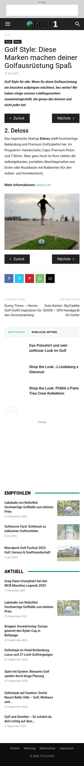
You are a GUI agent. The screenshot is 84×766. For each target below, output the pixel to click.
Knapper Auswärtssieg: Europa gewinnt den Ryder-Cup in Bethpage (25, 631)
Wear (17, 41)
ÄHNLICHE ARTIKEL (45, 332)
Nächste (65, 118)
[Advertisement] (42, 10)
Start (7, 35)
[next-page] (14, 410)
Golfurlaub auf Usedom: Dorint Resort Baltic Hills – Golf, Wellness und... (28, 697)
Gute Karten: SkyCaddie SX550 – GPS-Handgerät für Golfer (61, 310)
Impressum (67, 748)
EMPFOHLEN (16, 332)
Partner (15, 748)
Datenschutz (47, 748)
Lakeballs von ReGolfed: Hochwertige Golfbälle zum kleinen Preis (28, 507)
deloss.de (43, 185)
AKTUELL (14, 571)
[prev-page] (7, 410)
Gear (8, 41)
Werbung (29, 748)
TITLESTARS (47, 756)
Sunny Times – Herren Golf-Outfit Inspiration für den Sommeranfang (22, 310)
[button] (7, 24)
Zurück (17, 118)
